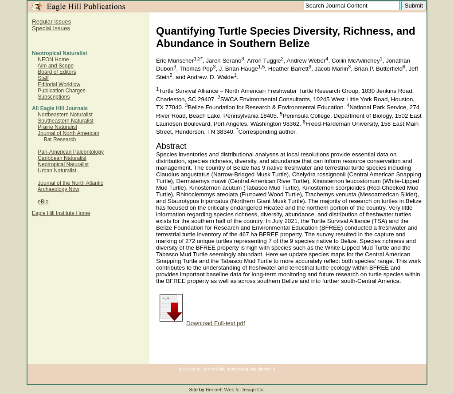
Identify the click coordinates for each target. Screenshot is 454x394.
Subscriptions (54, 97)
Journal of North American (68, 133)
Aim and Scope (56, 66)
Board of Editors (57, 72)
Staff (43, 78)
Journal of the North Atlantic (70, 183)
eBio (43, 202)
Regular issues (51, 21)
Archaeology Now (58, 189)
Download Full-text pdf (202, 323)
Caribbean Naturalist (62, 158)
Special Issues (51, 28)
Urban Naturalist (57, 170)
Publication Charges (61, 91)
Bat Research (60, 139)
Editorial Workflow (59, 84)
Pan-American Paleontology (71, 152)
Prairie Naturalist (57, 127)
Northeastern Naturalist (65, 114)
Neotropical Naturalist (63, 164)
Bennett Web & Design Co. (235, 389)
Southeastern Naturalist (65, 121)
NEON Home (53, 59)
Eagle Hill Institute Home (61, 213)
